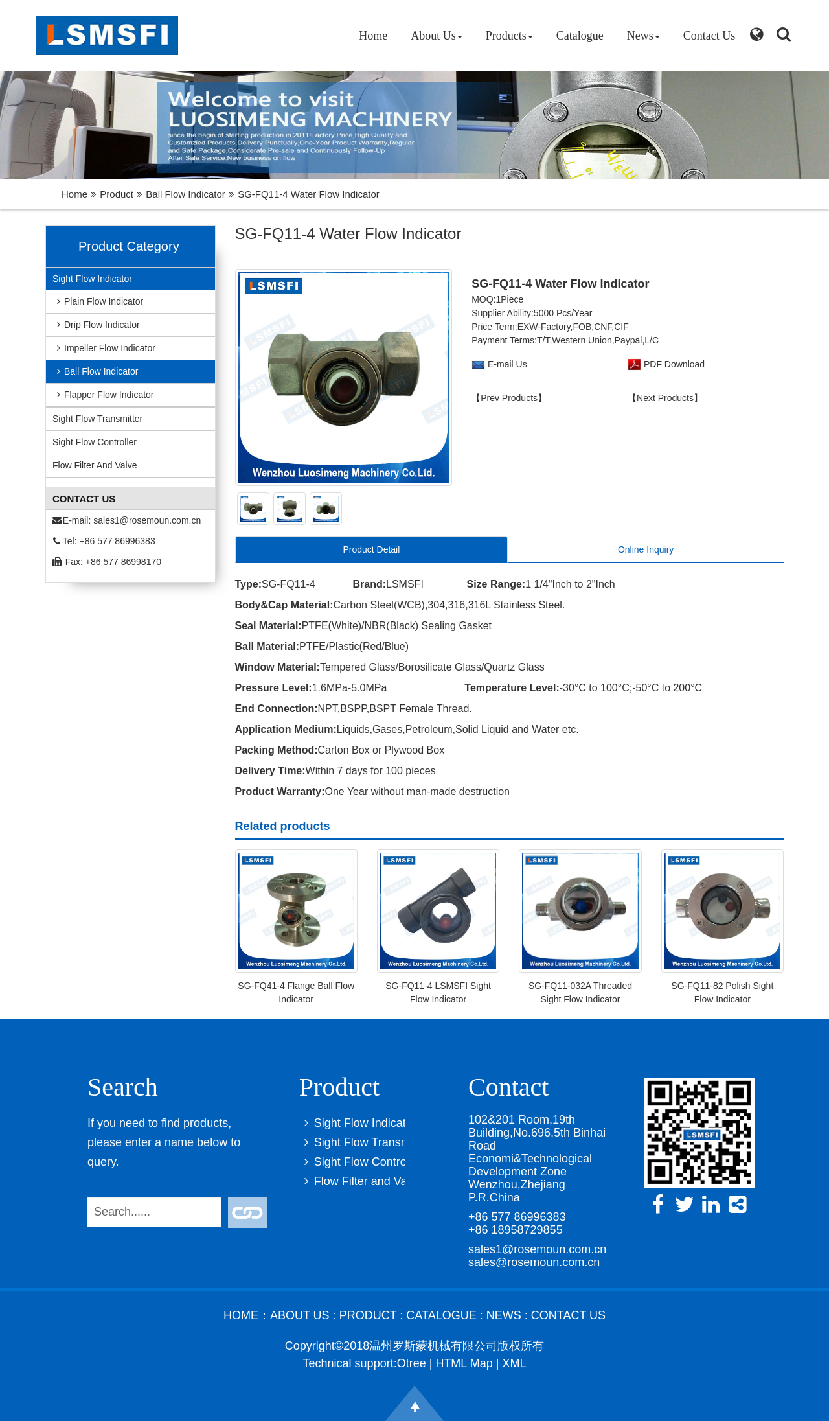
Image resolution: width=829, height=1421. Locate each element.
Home (373, 35)
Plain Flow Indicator (97, 301)
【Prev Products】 (509, 398)
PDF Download (673, 364)
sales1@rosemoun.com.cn (147, 520)
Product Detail (371, 549)
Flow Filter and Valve (94, 465)
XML (514, 1363)
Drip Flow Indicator (96, 324)
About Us (436, 35)
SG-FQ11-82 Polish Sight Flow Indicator (722, 992)
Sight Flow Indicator (92, 278)
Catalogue (580, 35)
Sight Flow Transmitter (97, 418)
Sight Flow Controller (94, 442)
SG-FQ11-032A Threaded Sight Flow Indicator (580, 992)
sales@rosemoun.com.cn (534, 1262)
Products (509, 35)
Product (116, 194)
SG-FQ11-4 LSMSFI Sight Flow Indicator (438, 992)
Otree (411, 1363)
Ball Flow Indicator (185, 194)
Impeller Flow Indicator (103, 348)
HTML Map (463, 1363)
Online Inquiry (646, 549)
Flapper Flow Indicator (103, 394)
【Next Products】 (665, 398)
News (643, 35)
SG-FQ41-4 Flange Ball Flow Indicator (296, 992)
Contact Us (709, 35)
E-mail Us (507, 364)
